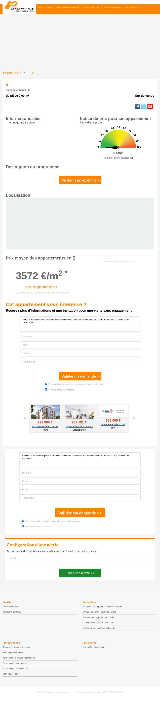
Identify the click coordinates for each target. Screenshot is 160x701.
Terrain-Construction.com (94, 648)
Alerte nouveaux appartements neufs (99, 629)
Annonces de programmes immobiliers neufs (102, 608)
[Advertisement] (80, 46)
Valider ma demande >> (80, 377)
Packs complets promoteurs (15, 664)
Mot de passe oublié (11, 675)
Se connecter (131, 8)
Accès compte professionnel (15, 670)
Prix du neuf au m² (91, 8)
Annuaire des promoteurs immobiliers (99, 613)
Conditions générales (12, 613)
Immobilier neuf (45, 8)
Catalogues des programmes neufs (98, 624)
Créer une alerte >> (80, 574)
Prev (25, 419)
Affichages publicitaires (13, 654)
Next (133, 419)
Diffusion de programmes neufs (16, 648)
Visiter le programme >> (80, 180)
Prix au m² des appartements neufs (98, 619)
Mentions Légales (10, 608)
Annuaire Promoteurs (112, 8)
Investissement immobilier (67, 8)
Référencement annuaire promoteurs (19, 659)
